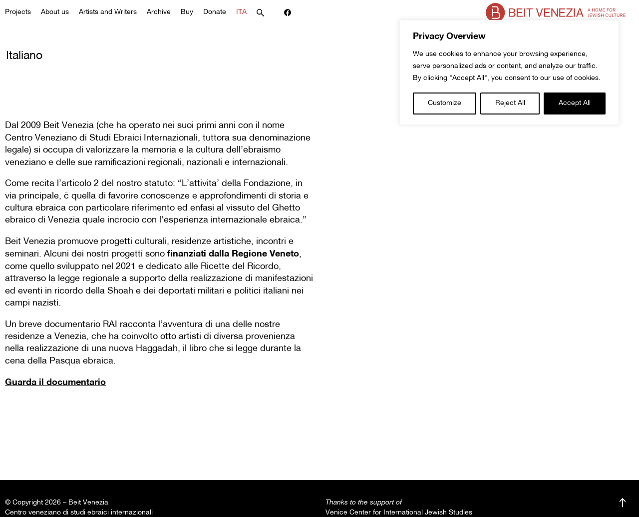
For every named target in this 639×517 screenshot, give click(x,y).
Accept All (575, 103)
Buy (187, 12)
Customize (444, 103)
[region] (509, 72)
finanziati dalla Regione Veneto (233, 254)
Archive (159, 12)
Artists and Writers (108, 12)
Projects (18, 12)
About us (55, 12)
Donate (214, 12)
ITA (241, 12)
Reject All (510, 103)
